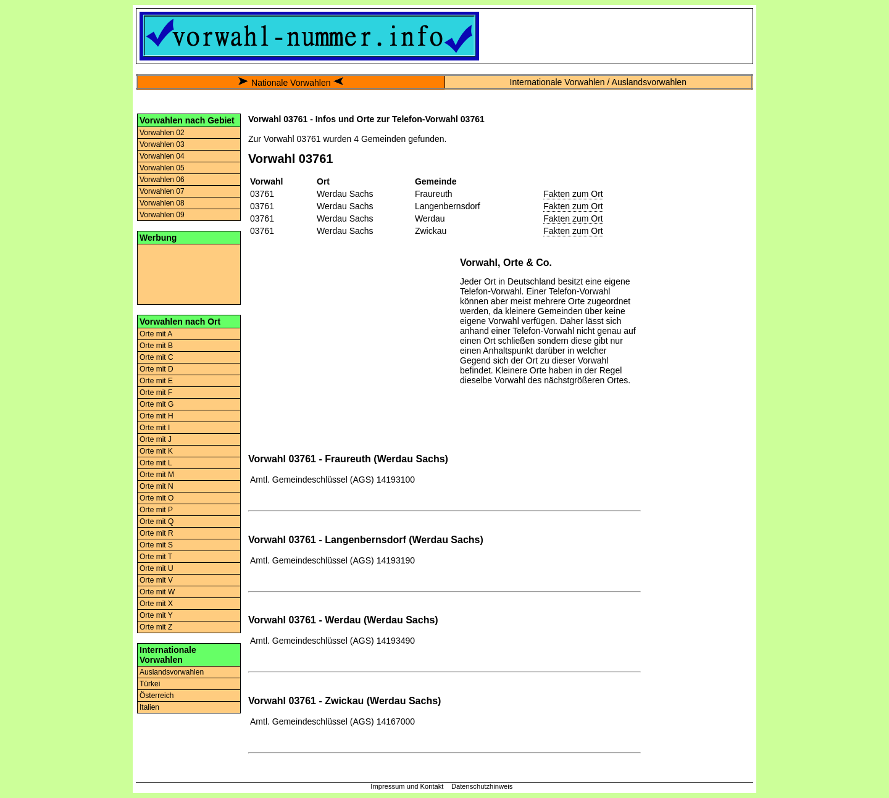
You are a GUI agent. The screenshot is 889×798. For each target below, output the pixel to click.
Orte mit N (156, 486)
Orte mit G (156, 404)
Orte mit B (156, 345)
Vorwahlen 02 (162, 132)
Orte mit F (156, 392)
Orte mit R (156, 533)
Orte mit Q (156, 521)
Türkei (150, 684)
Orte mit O (156, 498)
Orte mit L (156, 463)
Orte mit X (156, 603)
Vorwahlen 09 (162, 214)
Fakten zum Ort (573, 194)
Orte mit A (156, 334)
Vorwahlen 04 (162, 156)
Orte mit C (156, 357)
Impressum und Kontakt (406, 786)
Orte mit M (157, 474)
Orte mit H (156, 416)
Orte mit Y (156, 615)
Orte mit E (156, 380)
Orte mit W (157, 592)
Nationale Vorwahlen (290, 83)
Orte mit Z (156, 627)
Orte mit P (156, 509)
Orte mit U (156, 568)
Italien (149, 707)
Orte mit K (156, 451)
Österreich (156, 695)
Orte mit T (156, 556)
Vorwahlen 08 (162, 203)
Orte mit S (156, 545)
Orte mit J (156, 439)
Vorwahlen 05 (162, 168)
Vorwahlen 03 (162, 144)
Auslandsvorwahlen (172, 672)
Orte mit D (156, 369)
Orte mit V (156, 580)
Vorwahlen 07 (162, 191)
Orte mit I (155, 427)
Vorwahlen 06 (162, 179)
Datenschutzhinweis (482, 786)
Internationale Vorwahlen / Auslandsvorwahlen (598, 82)
